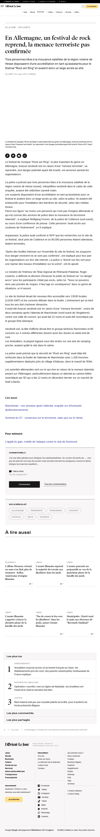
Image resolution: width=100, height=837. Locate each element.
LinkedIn (44, 816)
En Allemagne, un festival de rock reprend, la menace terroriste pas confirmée (56, 730)
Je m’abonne (91, 6)
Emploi (70, 771)
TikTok (44, 801)
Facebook (45, 785)
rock (30, 517)
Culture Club (43, 765)
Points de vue (11, 765)
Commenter (24, 484)
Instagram (45, 793)
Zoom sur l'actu (44, 759)
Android (44, 809)
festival (16, 517)
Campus (41, 768)
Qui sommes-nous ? (75, 753)
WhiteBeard (36, 830)
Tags (69, 780)
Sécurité (24, 27)
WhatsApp (45, 812)
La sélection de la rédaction (49, 762)
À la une (41, 756)
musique (44, 517)
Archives (71, 784)
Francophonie (11, 777)
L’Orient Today (73, 794)
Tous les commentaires (55, 484)
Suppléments (72, 768)
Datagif (14, 830)
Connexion (83, 6)
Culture (50, 12)
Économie (40, 12)
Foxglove (50, 830)
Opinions (59, 12)
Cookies (70, 759)
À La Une (10, 27)
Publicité (71, 765)
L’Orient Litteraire (47, 1)
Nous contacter (73, 756)
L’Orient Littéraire (74, 791)
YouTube (45, 797)
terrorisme (55, 510)
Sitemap (70, 774)
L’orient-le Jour (11, 1)
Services (68, 12)
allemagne (18, 510)
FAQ (69, 777)
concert (73, 510)
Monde (32, 12)
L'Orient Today (28, 1)
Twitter (44, 789)
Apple (43, 805)
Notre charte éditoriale (15, 771)
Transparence (11, 774)
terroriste (37, 510)
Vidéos (76, 12)
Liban (25, 12)
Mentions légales (74, 762)
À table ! (62, 1)
